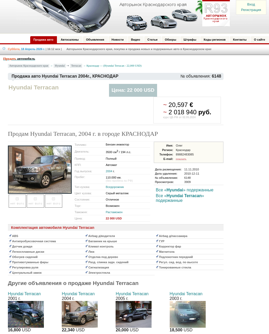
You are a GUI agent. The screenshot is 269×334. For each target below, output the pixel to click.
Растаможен (114, 212)
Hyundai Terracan (24, 294)
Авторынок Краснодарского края (28, 65)
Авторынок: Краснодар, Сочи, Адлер (121, 16)
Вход (251, 4)
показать (181, 158)
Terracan (76, 65)
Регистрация (251, 10)
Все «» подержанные (184, 190)
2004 (109, 171)
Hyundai (60, 65)
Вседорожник (115, 186)
